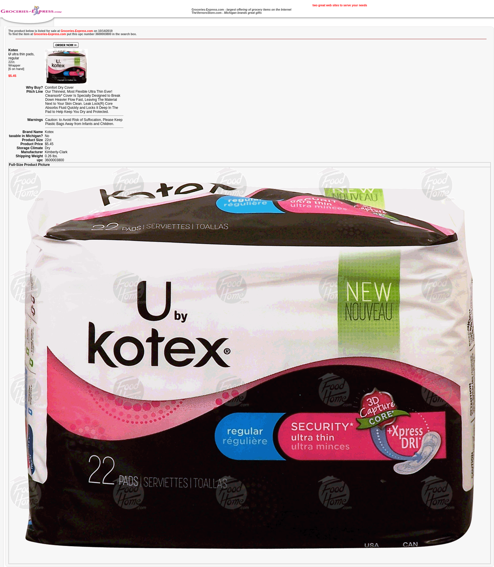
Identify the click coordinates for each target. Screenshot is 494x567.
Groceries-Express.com (208, 9)
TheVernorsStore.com (207, 12)
